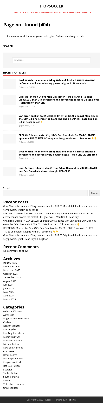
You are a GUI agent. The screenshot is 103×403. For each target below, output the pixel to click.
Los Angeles (9, 329)
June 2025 (8, 288)
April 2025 (8, 295)
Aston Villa (8, 314)
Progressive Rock (12, 362)
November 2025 (11, 270)
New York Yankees (13, 347)
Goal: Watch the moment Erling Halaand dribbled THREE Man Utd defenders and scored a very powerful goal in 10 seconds (57, 82)
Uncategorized (11, 387)
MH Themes (70, 399)
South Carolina (11, 376)
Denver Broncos (11, 325)
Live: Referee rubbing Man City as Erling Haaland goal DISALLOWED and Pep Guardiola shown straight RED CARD (58, 169)
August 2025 (9, 281)
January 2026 (10, 262)
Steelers (7, 380)
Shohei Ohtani (10, 373)
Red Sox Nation (11, 365)
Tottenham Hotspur (13, 384)
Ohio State (8, 351)
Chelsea (7, 322)
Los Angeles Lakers (13, 333)
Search (6, 188)
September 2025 (12, 277)
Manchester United (13, 340)
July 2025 (8, 284)
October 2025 (10, 273)
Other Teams (10, 354)
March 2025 (9, 299)
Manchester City (11, 336)
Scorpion (8, 369)
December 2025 (11, 266)
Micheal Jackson (11, 344)
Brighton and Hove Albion (16, 318)
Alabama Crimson (12, 311)
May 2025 (8, 292)
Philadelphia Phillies (13, 358)
